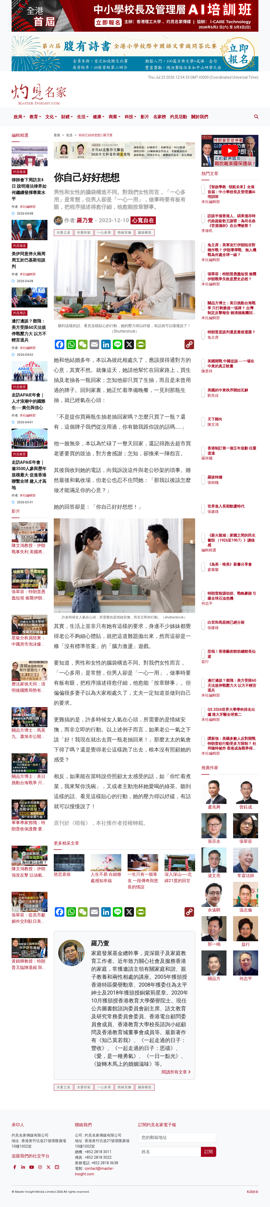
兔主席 (236, 342)
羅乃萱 (85, 220)
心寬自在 (143, 220)
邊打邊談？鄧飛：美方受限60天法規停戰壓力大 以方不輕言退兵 (241, 690)
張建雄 (236, 516)
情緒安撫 (124, 232)
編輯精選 (237, 550)
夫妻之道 (63, 232)
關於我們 (199, 116)
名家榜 (159, 116)
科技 (129, 116)
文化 (49, 116)
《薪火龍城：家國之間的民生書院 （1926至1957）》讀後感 (243, 545)
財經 (65, 116)
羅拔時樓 (237, 477)
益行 (234, 661)
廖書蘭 (236, 574)
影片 (145, 116)
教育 (34, 116)
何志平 (236, 608)
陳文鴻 (236, 424)
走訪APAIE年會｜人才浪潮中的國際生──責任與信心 (28, 401)
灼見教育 (19, 387)
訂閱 (208, 1151)
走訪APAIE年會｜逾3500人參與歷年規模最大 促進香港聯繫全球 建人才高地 (29, 475)
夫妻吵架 (84, 232)
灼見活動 (178, 116)
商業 (113, 116)
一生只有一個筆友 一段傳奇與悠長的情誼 (143, 874)
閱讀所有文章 (176, 1072)
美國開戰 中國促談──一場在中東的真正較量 (243, 366)
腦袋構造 (145, 232)
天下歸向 (237, 419)
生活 (81, 116)
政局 (18, 116)
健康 (97, 116)
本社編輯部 (28, 207)
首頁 (57, 135)
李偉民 (236, 231)
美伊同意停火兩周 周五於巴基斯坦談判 (28, 260)
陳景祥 (236, 376)
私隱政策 (252, 1192)
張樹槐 (236, 482)
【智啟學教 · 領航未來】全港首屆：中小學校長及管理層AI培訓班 (243, 196)
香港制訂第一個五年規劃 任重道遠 (243, 453)
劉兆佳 (236, 400)
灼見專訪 (19, 313)
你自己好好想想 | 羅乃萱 (96, 135)
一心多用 (104, 232)
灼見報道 (19, 172)
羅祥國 (236, 463)
